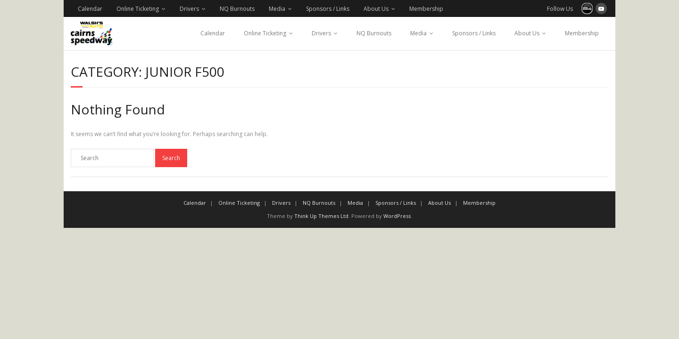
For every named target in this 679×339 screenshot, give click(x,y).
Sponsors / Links (327, 9)
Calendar (90, 9)
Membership (426, 9)
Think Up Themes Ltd (321, 215)
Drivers (189, 9)
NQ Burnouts (237, 9)
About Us (376, 9)
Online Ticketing (137, 9)
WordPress (397, 215)
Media (277, 9)
